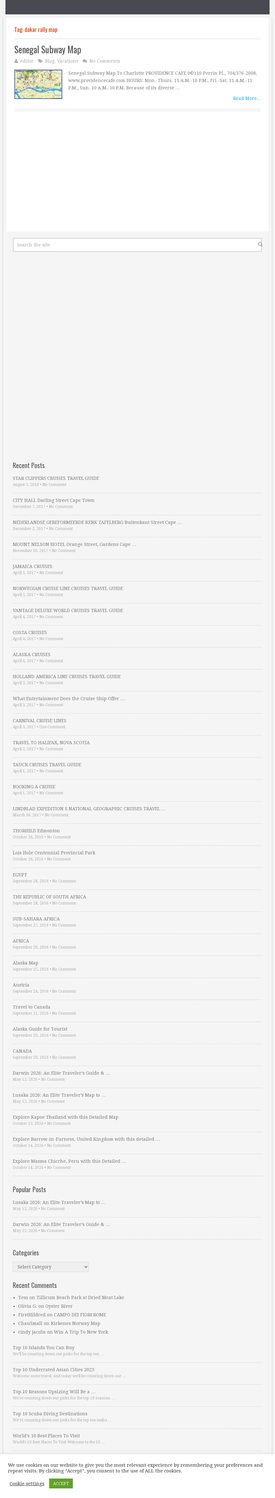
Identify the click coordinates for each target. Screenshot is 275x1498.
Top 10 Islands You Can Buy (43, 1347)
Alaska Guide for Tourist (40, 1029)
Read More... (247, 98)
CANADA (22, 1051)
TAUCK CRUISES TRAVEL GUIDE (47, 764)
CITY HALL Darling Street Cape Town (54, 500)
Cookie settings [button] (27, 1484)
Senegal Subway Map (47, 49)
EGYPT (20, 874)
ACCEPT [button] (61, 1483)
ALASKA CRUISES (31, 654)
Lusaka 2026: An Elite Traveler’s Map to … (59, 1095)
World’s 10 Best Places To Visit (46, 1435)
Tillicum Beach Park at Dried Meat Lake (80, 1297)
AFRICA (21, 940)
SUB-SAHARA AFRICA (36, 918)
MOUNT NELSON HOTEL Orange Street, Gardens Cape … (74, 544)
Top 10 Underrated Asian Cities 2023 (53, 1369)
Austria (21, 984)
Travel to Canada (31, 1007)
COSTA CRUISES (30, 632)
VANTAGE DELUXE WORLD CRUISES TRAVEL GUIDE (68, 610)
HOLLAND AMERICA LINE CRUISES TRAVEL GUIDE (67, 676)
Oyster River (59, 1306)
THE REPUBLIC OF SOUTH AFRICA (49, 896)
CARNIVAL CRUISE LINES (39, 720)
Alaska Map (25, 962)
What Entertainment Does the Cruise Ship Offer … (69, 698)
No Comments (104, 61)
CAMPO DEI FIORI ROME (80, 1314)
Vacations (67, 61)
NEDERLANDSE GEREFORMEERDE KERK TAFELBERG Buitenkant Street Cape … (97, 522)
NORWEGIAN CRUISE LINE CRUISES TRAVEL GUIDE (68, 588)
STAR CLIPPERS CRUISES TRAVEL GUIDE (56, 478)
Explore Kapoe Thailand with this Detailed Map (65, 1117)
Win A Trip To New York (81, 1332)
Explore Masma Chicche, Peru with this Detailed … (69, 1161)
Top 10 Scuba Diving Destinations (50, 1413)
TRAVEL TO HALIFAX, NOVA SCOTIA (51, 742)
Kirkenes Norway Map (75, 1323)
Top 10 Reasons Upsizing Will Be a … (54, 1391)
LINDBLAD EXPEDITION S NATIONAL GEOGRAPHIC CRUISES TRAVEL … (89, 808)
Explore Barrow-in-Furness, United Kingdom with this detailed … (86, 1139)
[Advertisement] (137, 178)
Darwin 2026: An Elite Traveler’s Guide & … (61, 1073)
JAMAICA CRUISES (32, 566)
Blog (50, 61)
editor (27, 61)
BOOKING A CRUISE (34, 786)
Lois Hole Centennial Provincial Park (54, 852)
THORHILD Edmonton (36, 830)
